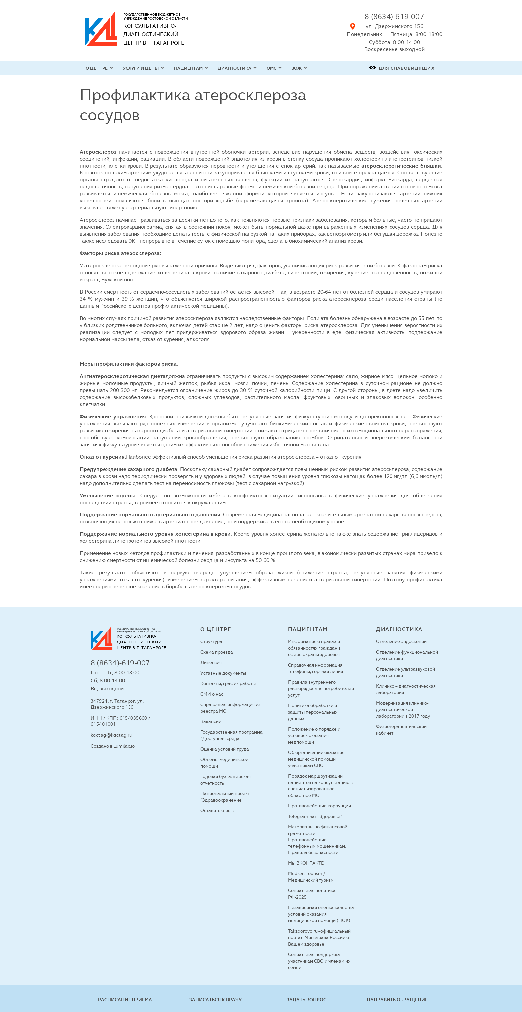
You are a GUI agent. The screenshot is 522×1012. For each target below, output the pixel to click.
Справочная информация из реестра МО (230, 707)
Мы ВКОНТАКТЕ (306, 863)
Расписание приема (125, 999)
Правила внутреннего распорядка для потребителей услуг (321, 688)
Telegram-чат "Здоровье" (315, 816)
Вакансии (210, 721)
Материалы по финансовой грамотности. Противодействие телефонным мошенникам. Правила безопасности (317, 839)
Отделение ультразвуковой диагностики (405, 672)
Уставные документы (223, 673)
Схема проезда (216, 652)
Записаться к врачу (215, 999)
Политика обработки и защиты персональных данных (312, 711)
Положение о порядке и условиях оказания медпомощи (314, 735)
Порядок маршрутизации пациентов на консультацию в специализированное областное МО (320, 785)
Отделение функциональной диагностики (407, 655)
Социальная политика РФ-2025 (312, 893)
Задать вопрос (306, 999)
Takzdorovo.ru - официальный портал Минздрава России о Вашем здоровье (319, 937)
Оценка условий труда (224, 749)
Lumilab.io (124, 746)
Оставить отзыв (217, 810)
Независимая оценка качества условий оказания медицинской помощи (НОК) (321, 913)
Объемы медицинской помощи (224, 762)
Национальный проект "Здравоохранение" (225, 796)
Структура (211, 641)
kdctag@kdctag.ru (111, 735)
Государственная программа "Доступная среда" (231, 735)
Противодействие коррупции (319, 806)
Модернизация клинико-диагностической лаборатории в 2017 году (403, 709)
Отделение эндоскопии (401, 641)
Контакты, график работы (228, 683)
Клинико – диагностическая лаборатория (406, 689)
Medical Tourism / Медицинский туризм (311, 876)
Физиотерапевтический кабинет (401, 729)
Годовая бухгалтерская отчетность (225, 779)
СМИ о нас (211, 694)
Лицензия (211, 662)
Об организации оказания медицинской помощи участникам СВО (316, 758)
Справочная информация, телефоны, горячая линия (315, 668)
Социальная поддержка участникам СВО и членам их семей (319, 960)
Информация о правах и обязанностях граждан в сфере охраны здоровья (314, 647)
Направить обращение (397, 999)
